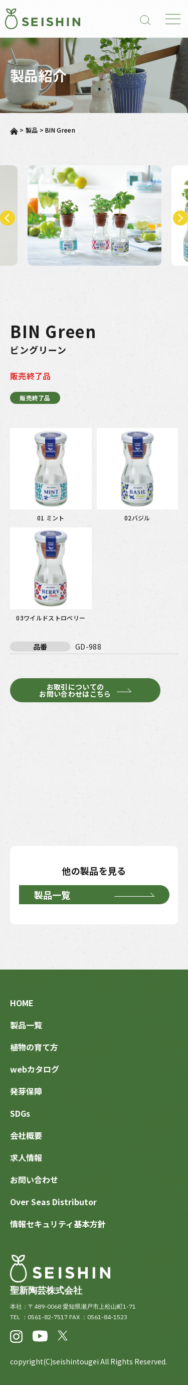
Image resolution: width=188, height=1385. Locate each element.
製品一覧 (52, 894)
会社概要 (26, 1135)
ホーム (14, 131)
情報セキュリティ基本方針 (58, 1224)
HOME (22, 1003)
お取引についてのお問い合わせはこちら (75, 690)
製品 (32, 130)
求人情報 (26, 1157)
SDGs (20, 1113)
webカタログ (34, 1069)
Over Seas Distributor (53, 1202)
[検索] (145, 19)
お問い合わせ (34, 1180)
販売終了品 (35, 397)
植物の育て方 (34, 1047)
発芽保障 (26, 1091)
